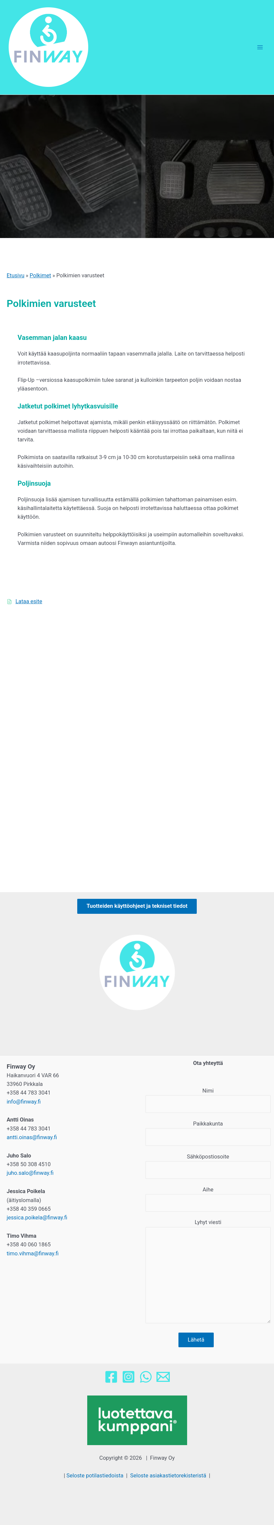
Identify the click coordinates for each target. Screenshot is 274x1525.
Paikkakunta (208, 1133)
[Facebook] (111, 1377)
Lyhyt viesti (208, 1272)
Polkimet (40, 275)
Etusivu (15, 275)
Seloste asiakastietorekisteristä (168, 1475)
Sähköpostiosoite (208, 1166)
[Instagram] (128, 1377)
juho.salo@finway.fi (30, 1173)
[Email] (163, 1377)
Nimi (208, 1100)
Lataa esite (28, 601)
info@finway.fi (24, 1102)
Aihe (208, 1199)
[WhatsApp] (145, 1377)
